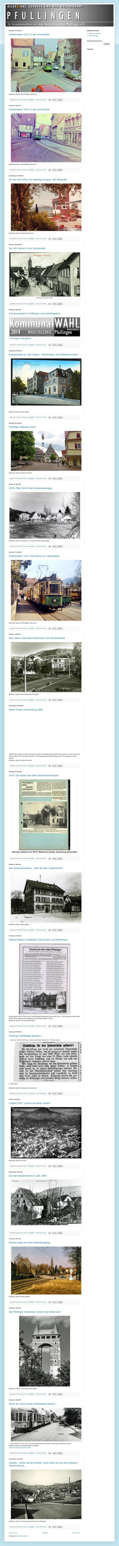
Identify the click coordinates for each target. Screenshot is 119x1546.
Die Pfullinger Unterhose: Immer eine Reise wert (35, 1312)
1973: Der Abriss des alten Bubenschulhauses (33, 775)
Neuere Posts (13, 1533)
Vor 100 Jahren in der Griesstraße (27, 248)
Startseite (45, 1533)
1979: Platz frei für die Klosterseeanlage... (31, 488)
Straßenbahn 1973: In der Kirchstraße (29, 34)
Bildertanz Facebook (95, 33)
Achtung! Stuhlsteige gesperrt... (26, 1035)
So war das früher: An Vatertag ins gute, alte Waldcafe (38, 179)
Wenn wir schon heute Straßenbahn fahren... (33, 1403)
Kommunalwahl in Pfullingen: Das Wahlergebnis (34, 313)
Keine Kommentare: (41, 99)
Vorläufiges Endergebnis (20, 338)
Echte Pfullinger (93, 36)
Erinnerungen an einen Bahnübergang (29, 1242)
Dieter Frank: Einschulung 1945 (26, 709)
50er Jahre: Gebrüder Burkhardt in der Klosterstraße (37, 638)
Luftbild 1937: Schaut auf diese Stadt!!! (29, 1103)
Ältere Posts (76, 1533)
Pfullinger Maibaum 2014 (22, 427)
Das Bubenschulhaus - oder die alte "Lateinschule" (36, 868)
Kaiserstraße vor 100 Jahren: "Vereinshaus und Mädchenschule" (43, 354)
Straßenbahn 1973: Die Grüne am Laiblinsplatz (34, 556)
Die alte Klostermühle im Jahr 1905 (27, 1175)
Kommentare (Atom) (22, 1536)
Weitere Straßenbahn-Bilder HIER (20, 1448)
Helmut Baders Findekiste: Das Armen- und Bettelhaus (38, 939)
